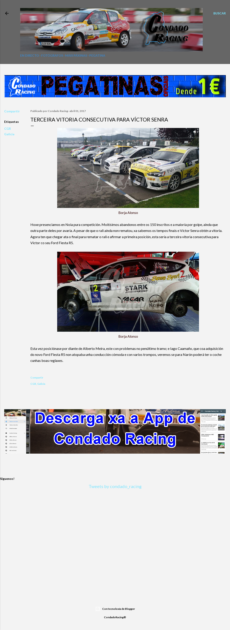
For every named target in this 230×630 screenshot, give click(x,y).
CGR (7, 128)
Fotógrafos (52, 55)
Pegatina (97, 55)
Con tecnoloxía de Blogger (115, 609)
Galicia (9, 134)
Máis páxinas (76, 55)
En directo (29, 55)
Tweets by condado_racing (115, 486)
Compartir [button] (12, 111)
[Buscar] (219, 13)
